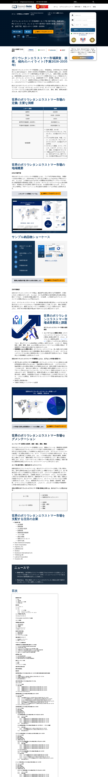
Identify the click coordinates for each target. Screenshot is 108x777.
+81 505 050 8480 (41, 2)
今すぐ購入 (17, 31)
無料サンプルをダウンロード (44, 31)
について (15, 2)
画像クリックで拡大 (51, 260)
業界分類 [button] (77, 7)
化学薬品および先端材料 (23, 14)
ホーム (56, 7)
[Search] (93, 2)
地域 (94, 7)
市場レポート (87, 7)
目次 (28, 31)
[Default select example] (78, 25)
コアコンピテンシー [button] (65, 7)
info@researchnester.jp (27, 2)
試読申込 (83, 57)
